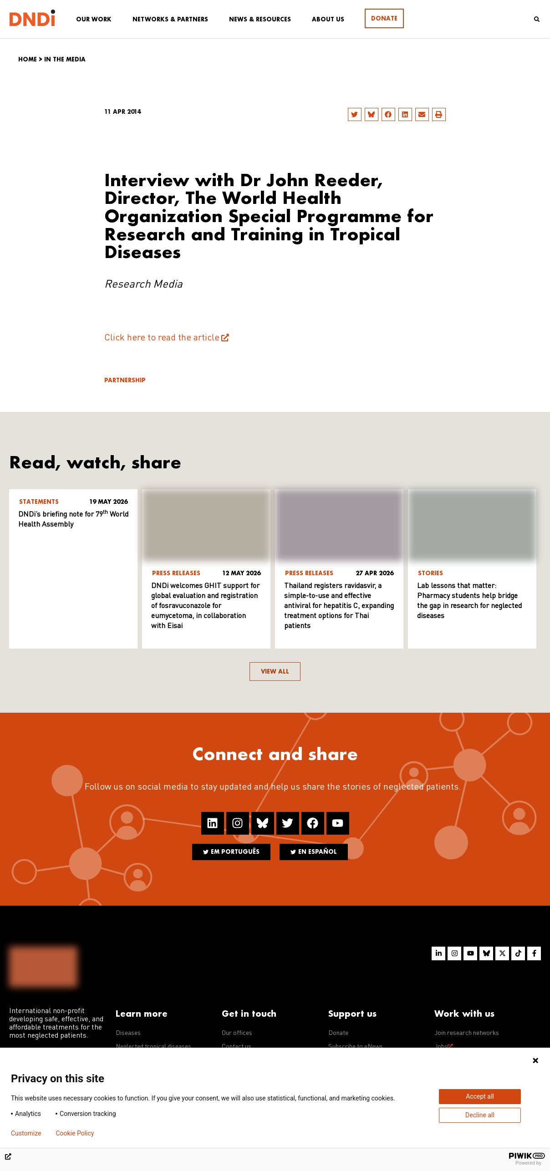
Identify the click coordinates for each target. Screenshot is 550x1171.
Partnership (125, 380)
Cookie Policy (75, 1133)
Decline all (479, 1115)
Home (27, 59)
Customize (26, 1133)
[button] (355, 114)
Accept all (480, 1096)
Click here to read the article (161, 338)
